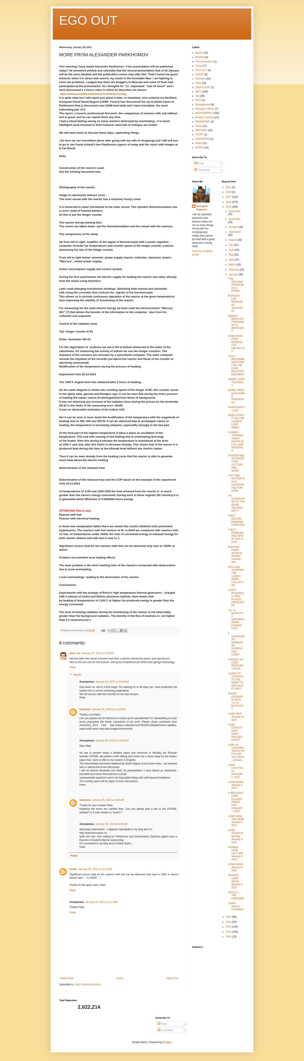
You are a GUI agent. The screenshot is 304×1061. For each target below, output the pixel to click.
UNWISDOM (202, 138)
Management (202, 104)
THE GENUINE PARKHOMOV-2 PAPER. (236, 284)
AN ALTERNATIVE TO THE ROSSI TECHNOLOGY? (236, 503)
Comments (202, 169)
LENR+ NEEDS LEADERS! (236, 906)
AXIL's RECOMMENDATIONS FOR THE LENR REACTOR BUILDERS (236, 365)
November (234, 219)
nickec (73, 869)
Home (120, 978)
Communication (204, 61)
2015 (229, 206)
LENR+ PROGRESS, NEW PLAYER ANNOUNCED (236, 598)
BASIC (199, 52)
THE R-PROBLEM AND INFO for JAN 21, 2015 (236, 535)
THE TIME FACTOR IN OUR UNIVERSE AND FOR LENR (236, 483)
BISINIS (199, 57)
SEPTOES (201, 130)
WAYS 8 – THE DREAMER (236, 895)
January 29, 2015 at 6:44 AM (108, 800)
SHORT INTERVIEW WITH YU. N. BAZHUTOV (235, 701)
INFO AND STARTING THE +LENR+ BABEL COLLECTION (236, 576)
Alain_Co (74, 653)
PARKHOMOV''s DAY (236, 409)
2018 (229, 192)
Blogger (167, 1042)
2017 (229, 196)
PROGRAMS (202, 121)
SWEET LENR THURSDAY (236, 382)
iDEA (198, 83)
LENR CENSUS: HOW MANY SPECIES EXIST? (235, 732)
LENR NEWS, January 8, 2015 (236, 785)
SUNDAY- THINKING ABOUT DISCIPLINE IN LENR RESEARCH (236, 441)
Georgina (200, 78)
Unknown (85, 709)
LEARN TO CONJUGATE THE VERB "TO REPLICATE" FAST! (236, 681)
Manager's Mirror (204, 108)
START (199, 134)
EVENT (199, 74)
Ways (198, 143)
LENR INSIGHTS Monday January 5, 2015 (235, 836)
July (231, 244)
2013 (229, 921)
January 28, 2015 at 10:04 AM (112, 681)
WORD (199, 147)
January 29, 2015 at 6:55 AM (111, 824)
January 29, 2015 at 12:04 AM (112, 740)
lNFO (198, 100)
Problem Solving (204, 117)
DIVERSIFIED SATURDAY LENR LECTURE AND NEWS (236, 463)
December (234, 211)
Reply (72, 667)
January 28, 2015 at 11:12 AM (95, 869)
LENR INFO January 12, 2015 (236, 716)
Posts (199, 163)
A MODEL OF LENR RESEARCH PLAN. (235, 664)
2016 (229, 201)
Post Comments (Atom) (88, 984)
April (231, 259)
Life (197, 95)
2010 (229, 936)
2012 (229, 926)
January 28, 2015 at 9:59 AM (97, 653)
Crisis (198, 65)
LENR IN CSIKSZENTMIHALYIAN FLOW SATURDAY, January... (236, 752)
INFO (198, 91)
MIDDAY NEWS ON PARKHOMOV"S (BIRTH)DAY (236, 324)
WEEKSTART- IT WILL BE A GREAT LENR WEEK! (236, 421)
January (233, 274)
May (231, 254)
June (232, 249)
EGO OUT (88, 20)
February (234, 269)
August (233, 239)
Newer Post (66, 978)
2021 (229, 187)
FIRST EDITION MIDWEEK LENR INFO (236, 520)
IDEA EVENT (202, 87)
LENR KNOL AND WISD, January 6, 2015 (236, 821)
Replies (77, 674)
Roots (198, 126)
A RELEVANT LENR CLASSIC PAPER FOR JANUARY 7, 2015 (235, 802)
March (232, 264)
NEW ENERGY (204, 113)
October (233, 227)
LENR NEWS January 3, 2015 (235, 867)
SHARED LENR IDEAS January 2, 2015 (235, 881)
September (235, 231)
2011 (229, 931)
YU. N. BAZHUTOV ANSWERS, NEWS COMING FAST (236, 619)
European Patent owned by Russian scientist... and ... (235, 554)
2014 (229, 916)
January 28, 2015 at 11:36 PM (109, 709)
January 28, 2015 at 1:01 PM (101, 902)
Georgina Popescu (202, 208)
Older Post (172, 978)
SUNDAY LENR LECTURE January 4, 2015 (235, 853)
